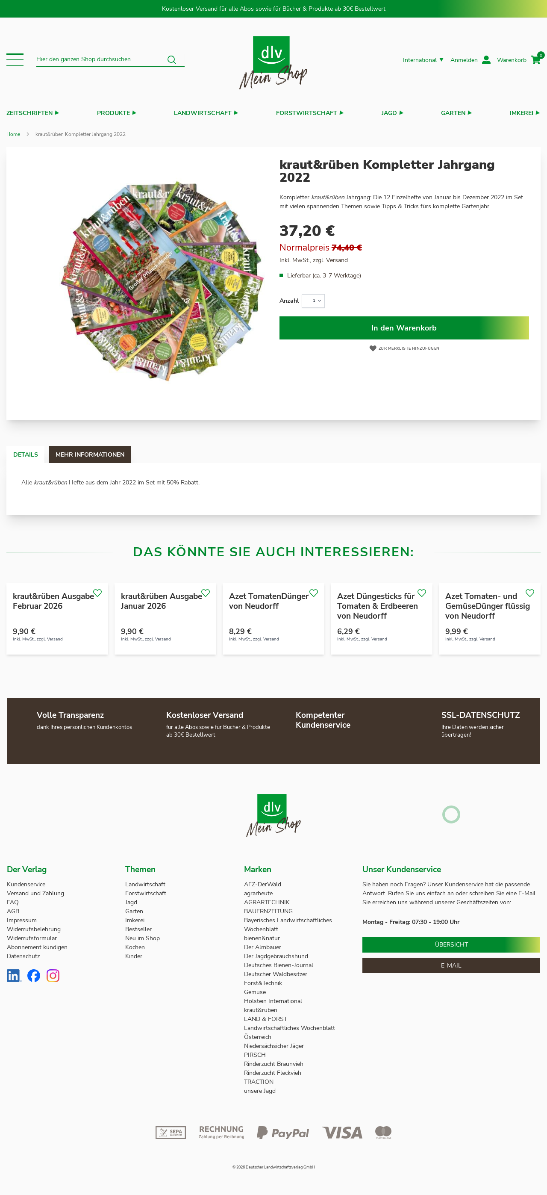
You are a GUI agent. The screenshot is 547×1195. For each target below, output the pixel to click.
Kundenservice (26, 884)
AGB (13, 911)
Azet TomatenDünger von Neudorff (269, 601)
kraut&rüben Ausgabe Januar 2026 (161, 601)
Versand (337, 260)
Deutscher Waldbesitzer (275, 974)
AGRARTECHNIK (267, 902)
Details (33, 455)
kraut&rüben (260, 1010)
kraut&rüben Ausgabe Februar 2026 (53, 601)
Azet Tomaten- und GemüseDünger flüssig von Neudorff (487, 606)
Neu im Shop (142, 938)
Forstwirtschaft (306, 113)
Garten (453, 113)
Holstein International (274, 1001)
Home (13, 134)
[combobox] (110, 60)
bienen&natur (262, 938)
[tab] (33, 454)
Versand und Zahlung (35, 893)
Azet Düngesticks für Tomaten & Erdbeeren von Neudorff (377, 606)
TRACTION (259, 1082)
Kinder (133, 956)
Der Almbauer (262, 947)
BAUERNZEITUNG (268, 911)
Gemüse (256, 992)
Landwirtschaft (203, 113)
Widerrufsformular (32, 938)
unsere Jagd (260, 1091)
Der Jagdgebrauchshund (276, 956)
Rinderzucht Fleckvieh (272, 1073)
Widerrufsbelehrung (34, 929)
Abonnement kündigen (37, 947)
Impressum (22, 920)
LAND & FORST (266, 1019)
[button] (15, 59)
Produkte (113, 113)
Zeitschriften (29, 113)
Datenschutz (23, 956)
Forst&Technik (264, 983)
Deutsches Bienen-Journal (278, 965)
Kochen (135, 947)
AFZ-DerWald (262, 884)
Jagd (389, 113)
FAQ (13, 902)
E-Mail (451, 966)
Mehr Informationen (114, 455)
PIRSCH (255, 1055)
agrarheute (258, 893)
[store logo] (273, 60)
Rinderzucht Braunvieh (274, 1064)
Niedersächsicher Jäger (275, 1046)
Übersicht (451, 945)
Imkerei (521, 113)
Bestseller (138, 929)
